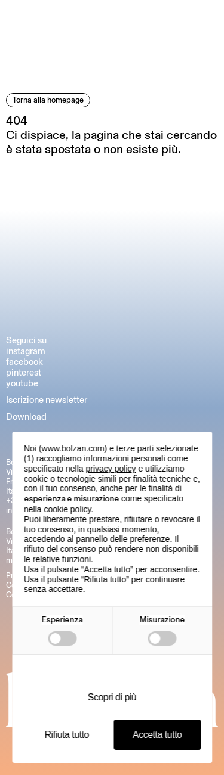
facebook (24, 361)
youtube (22, 383)
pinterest (23, 372)
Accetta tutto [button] (157, 735)
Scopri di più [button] (112, 697)
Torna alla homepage (48, 99)
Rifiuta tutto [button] (67, 735)
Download (26, 416)
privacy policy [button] (111, 468)
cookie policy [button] (67, 509)
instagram (25, 351)
